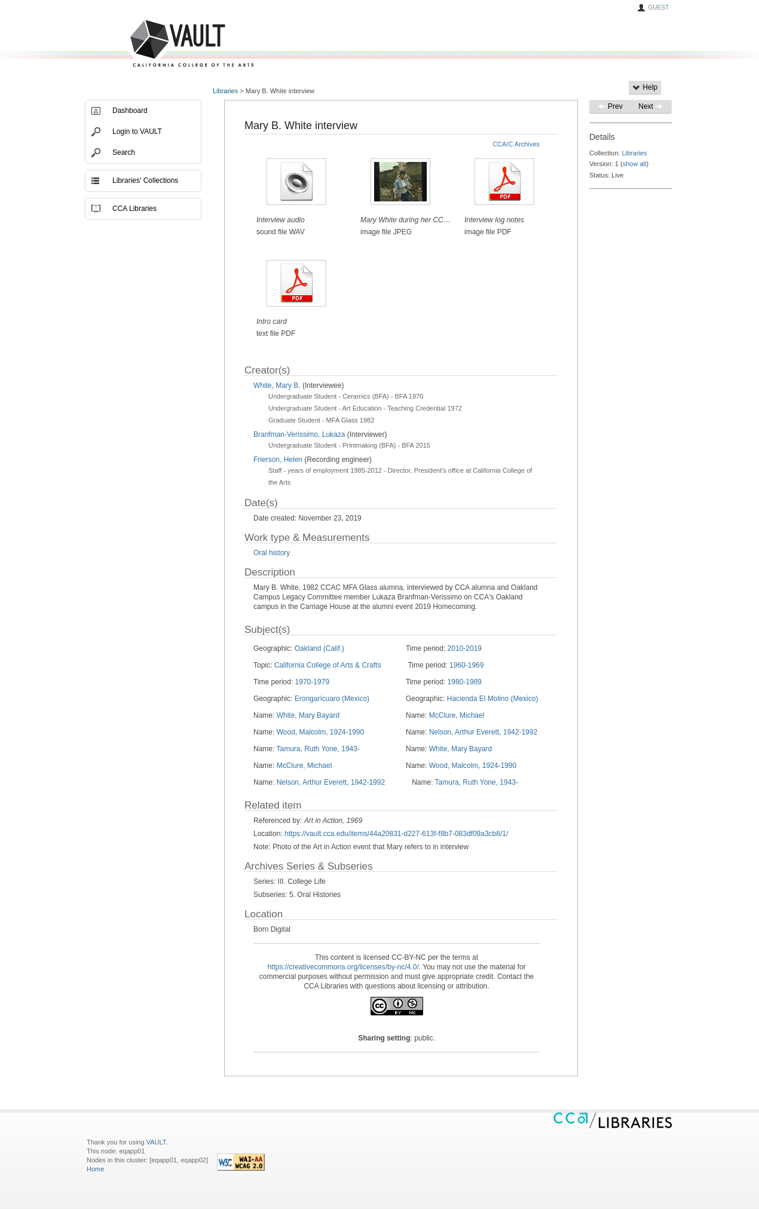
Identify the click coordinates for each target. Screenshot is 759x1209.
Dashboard (130, 110)
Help (644, 87)
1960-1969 (466, 665)
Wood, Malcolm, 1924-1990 (321, 732)
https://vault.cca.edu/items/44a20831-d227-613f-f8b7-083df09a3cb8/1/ (396, 834)
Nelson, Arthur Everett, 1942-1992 (483, 732)
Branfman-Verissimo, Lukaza (299, 434)
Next (650, 106)
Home (95, 1169)
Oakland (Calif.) (319, 648)
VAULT (146, 44)
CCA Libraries (134, 208)
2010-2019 (465, 648)
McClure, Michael (457, 715)
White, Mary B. (277, 385)
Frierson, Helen (277, 459)
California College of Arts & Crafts (327, 665)
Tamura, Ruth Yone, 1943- (317, 749)
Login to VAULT (137, 131)
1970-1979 (312, 682)
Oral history (271, 553)
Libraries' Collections (145, 180)
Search (123, 152)
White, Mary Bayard (308, 715)
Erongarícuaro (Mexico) (332, 698)
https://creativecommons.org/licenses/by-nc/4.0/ (342, 967)
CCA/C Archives (516, 144)
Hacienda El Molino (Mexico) (492, 698)
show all (635, 163)
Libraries (225, 90)
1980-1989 (465, 682)
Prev (610, 106)
